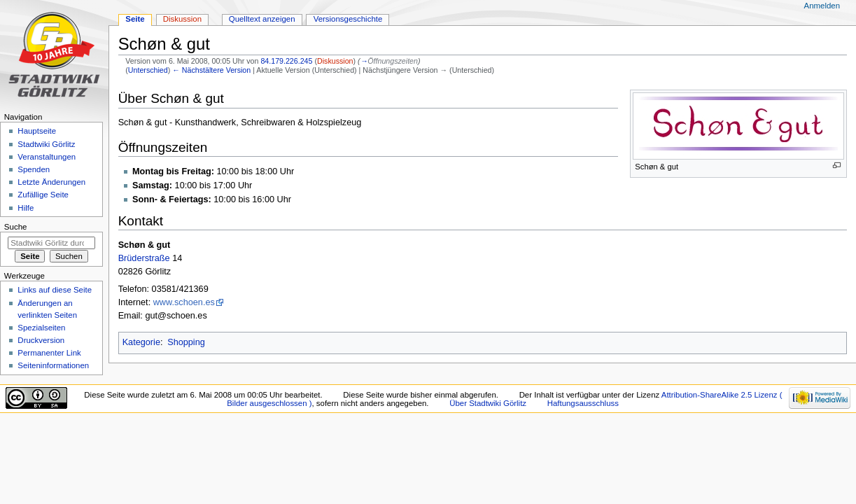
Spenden (33, 169)
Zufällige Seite (43, 194)
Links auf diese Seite (54, 290)
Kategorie (141, 342)
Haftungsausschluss (583, 403)
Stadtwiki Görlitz (46, 144)
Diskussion (335, 61)
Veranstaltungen (46, 157)
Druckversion (40, 340)
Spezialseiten (41, 327)
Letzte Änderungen (51, 182)
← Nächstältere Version (211, 70)
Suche (15, 227)
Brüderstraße (144, 258)
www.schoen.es (184, 302)
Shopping (186, 342)
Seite (134, 19)
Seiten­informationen (53, 365)
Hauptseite (36, 131)
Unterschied (148, 70)
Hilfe (25, 208)
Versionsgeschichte (348, 19)
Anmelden (822, 5)
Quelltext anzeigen (262, 19)
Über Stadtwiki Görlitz (487, 403)
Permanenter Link (48, 353)
